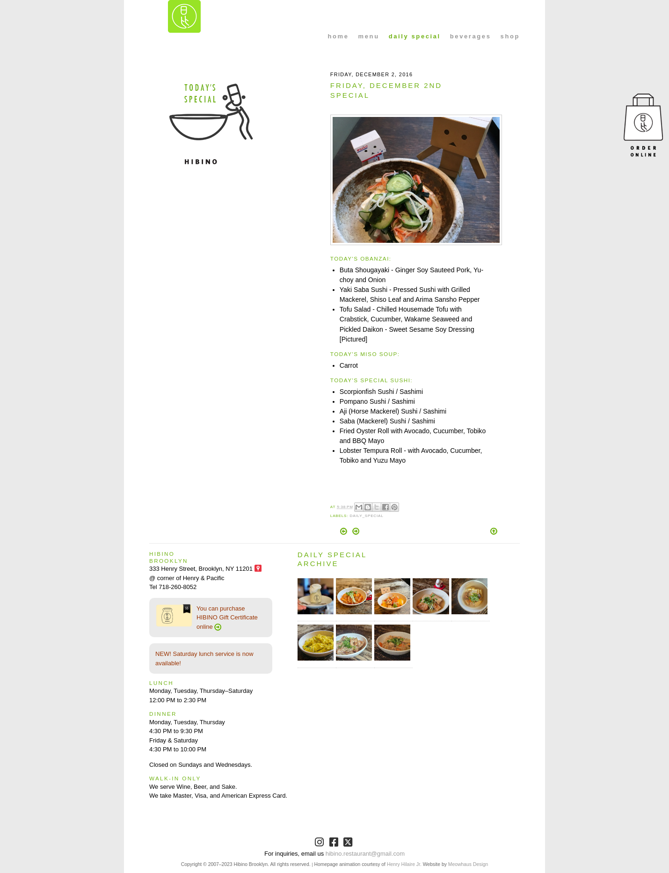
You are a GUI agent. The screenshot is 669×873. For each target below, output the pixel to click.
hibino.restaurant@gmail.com (365, 853)
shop (510, 36)
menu (368, 36)
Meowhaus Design (468, 864)
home (338, 36)
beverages (470, 36)
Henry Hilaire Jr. (404, 864)
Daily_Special (366, 516)
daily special (415, 36)
